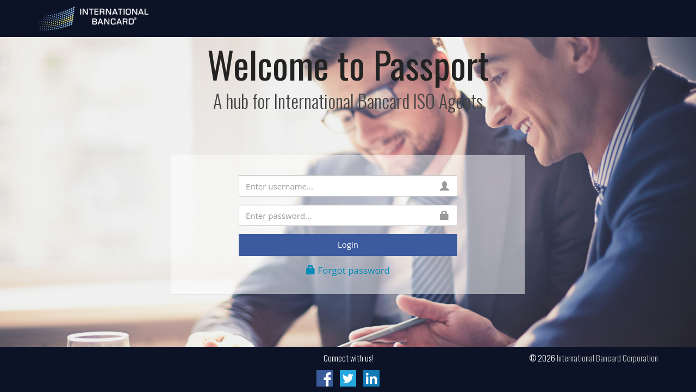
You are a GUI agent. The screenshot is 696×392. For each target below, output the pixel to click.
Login (348, 244)
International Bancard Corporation (607, 358)
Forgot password (348, 270)
